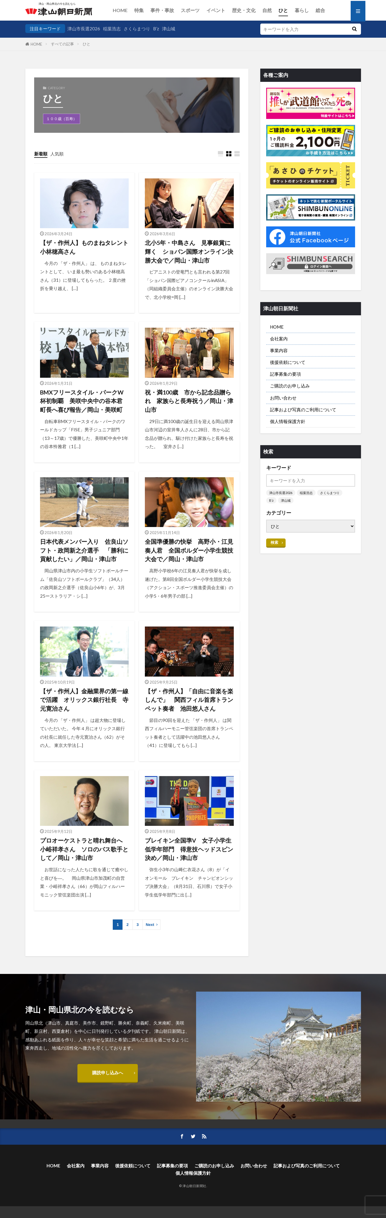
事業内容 (279, 350)
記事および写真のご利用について (303, 409)
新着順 (40, 153)
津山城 (168, 28)
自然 (267, 10)
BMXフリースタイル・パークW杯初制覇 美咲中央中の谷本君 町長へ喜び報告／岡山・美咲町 (84, 401)
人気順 (57, 153)
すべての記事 (62, 44)
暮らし (302, 10)
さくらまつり (137, 28)
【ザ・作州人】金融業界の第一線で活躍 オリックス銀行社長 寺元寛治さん (84, 699)
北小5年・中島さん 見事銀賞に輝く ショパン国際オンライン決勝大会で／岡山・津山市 (189, 251)
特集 (139, 10)
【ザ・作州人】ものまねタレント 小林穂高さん (84, 247)
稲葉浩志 (112, 28)
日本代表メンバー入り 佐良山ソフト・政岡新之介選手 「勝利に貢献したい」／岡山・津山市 (84, 550)
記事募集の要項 (285, 374)
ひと (283, 10)
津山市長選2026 (83, 28)
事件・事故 (162, 10)
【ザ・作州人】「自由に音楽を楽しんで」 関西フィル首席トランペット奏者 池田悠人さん (189, 699)
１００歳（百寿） (61, 118)
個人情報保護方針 (287, 421)
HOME (120, 10)
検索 (274, 542)
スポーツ (190, 10)
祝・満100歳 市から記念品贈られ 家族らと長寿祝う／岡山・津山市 (189, 401)
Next (150, 924)
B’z (156, 28)
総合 (320, 10)
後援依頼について (287, 362)
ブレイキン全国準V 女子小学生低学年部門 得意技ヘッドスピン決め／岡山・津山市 (189, 849)
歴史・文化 (244, 10)
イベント (215, 10)
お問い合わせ (283, 397)
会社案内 (279, 338)
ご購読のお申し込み (290, 385)
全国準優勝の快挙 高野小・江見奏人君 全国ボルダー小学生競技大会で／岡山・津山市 (189, 550)
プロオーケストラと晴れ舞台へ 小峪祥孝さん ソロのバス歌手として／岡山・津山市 (84, 849)
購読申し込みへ (107, 1072)
